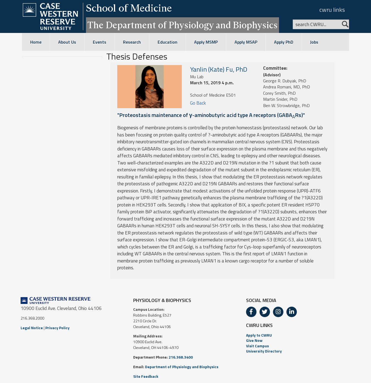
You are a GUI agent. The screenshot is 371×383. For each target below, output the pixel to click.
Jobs (314, 42)
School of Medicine (129, 8)
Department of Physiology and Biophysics (181, 367)
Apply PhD (283, 42)
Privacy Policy (57, 328)
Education (167, 42)
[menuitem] (298, 335)
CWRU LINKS (259, 325)
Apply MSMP (206, 42)
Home (35, 42)
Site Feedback (145, 376)
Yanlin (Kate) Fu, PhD (218, 69)
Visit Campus (257, 346)
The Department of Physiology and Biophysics (182, 25)
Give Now (254, 340)
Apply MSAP (246, 42)
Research (132, 42)
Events (99, 42)
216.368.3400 (181, 357)
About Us (67, 42)
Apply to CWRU (259, 335)
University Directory (264, 351)
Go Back (198, 103)
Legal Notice (32, 328)
